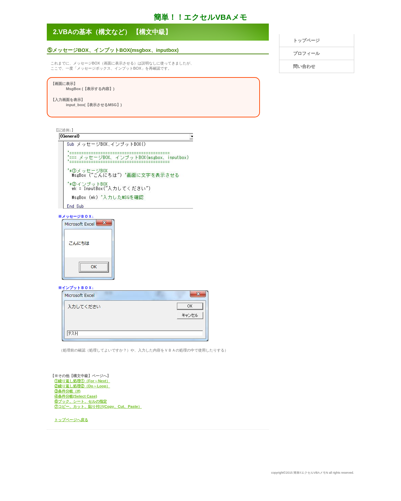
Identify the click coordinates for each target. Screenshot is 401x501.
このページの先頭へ (247, 436)
